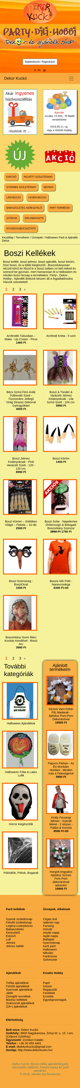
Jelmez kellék (15, 946)
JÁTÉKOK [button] (11, 218)
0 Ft (40, 70)
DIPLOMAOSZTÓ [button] (34, 218)
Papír (46, 982)
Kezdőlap (7, 237)
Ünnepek (37, 237)
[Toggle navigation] (71, 78)
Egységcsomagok (54, 999)
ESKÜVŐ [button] (11, 176)
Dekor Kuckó (15, 78)
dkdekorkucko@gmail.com (28, 1046)
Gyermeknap (51, 942)
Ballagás (48, 939)
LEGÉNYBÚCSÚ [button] (38, 197)
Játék (9, 993)
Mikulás (48, 952)
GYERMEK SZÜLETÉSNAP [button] (21, 187)
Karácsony (50, 956)
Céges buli (50, 919)
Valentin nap (51, 922)
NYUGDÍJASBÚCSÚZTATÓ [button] (21, 228)
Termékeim (22, 237)
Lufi (8, 939)
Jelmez (10, 942)
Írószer (47, 986)
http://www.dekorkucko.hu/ (29, 1050)
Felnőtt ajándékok (17, 986)
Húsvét (47, 929)
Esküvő (11, 936)
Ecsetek (48, 996)
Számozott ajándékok (20, 1003)
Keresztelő (13, 932)
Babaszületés (15, 929)
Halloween (50, 949)
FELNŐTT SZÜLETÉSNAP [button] (38, 176)
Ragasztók (50, 989)
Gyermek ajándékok (19, 989)
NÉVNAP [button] (48, 187)
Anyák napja (51, 932)
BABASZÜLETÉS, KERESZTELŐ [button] (24, 207)
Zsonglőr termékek (18, 996)
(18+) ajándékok (16, 1006)
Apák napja (50, 936)
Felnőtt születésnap (19, 922)
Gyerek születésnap (19, 919)
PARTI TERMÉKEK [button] (60, 207)
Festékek (49, 993)
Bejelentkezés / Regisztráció (40, 61)
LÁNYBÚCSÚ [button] (13, 197)
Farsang (48, 925)
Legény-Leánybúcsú (19, 925)
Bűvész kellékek (16, 999)
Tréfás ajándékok (17, 982)
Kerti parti (49, 946)
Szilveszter (50, 959)
